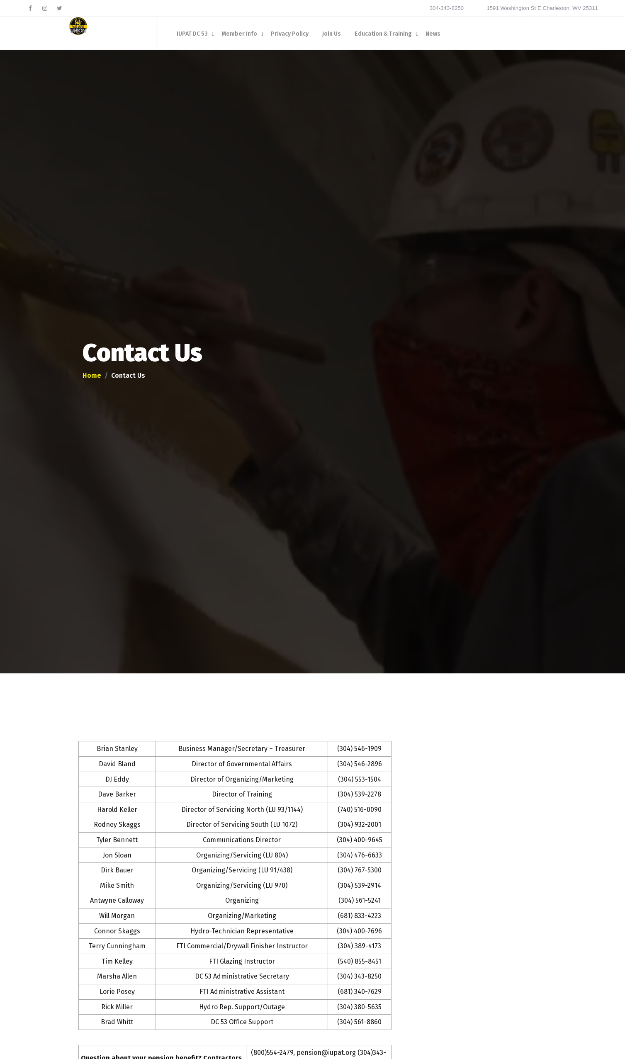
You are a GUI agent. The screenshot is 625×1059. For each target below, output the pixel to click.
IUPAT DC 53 (192, 34)
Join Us (331, 34)
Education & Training (383, 34)
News (433, 34)
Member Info (239, 34)
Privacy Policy (290, 34)
